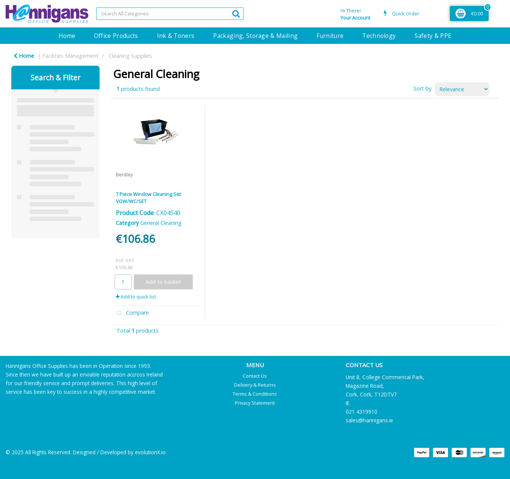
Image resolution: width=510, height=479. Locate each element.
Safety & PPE (433, 36)
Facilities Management (70, 55)
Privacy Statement (255, 402)
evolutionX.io (150, 452)
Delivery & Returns (255, 384)
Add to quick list (136, 296)
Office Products (116, 36)
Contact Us (255, 375)
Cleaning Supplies (130, 55)
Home (67, 36)
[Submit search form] (236, 13)
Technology (379, 36)
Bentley (124, 174)
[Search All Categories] (170, 14)
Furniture (330, 36)
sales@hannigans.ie (369, 420)
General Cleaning (161, 222)
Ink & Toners (176, 36)
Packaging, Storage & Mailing (255, 36)
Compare (131, 313)
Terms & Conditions (255, 393)
